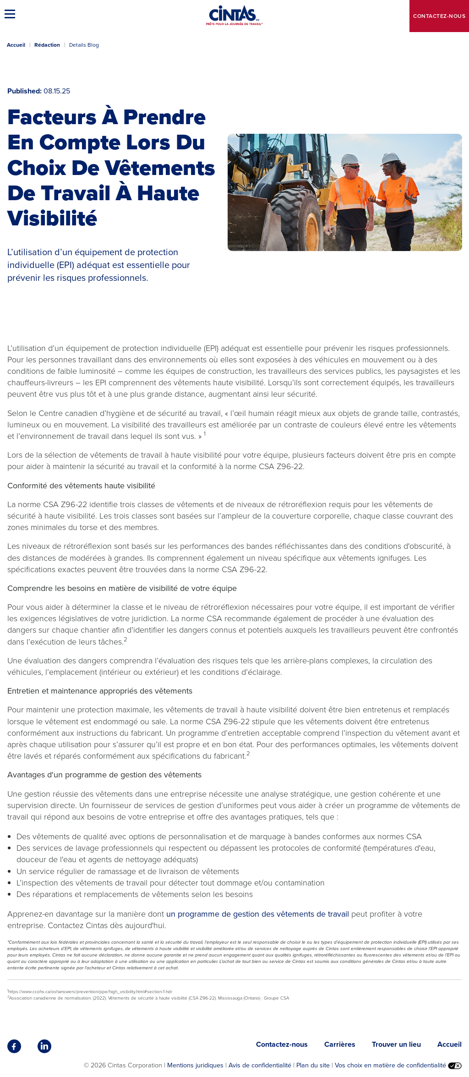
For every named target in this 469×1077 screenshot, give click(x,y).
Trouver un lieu (396, 1044)
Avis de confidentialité (260, 1065)
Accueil (16, 45)
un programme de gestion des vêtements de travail (257, 914)
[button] (11, 14)
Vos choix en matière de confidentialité (398, 1065)
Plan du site (313, 1065)
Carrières (339, 1044)
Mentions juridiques (195, 1065)
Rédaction (47, 45)
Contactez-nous (439, 16)
